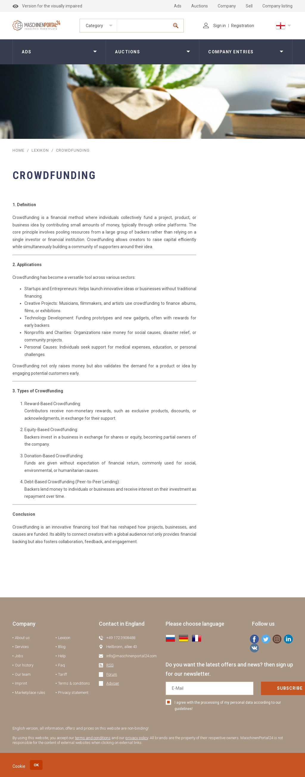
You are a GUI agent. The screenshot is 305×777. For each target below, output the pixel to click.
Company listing (277, 6)
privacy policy (136, 738)
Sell (249, 6)
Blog (62, 646)
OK (36, 765)
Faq (61, 665)
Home (18, 150)
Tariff (62, 674)
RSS (109, 665)
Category (94, 25)
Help (62, 656)
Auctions (199, 6)
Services (22, 646)
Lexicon (64, 637)
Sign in (214, 25)
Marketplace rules (30, 692)
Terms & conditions (74, 683)
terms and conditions (93, 738)
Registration (242, 25)
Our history (24, 665)
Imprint (21, 683)
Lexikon (40, 150)
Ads (177, 6)
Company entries (231, 51)
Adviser (112, 683)
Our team (23, 674)
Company (227, 6)
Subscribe (268, 688)
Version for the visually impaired (47, 6)
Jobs (19, 656)
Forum (111, 674)
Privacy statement (73, 692)
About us (22, 637)
